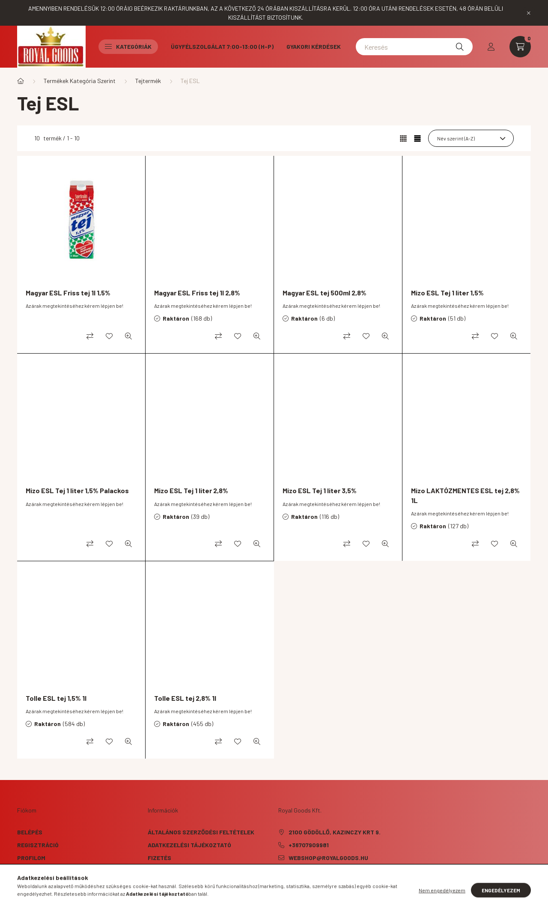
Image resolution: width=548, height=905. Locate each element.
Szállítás (163, 870)
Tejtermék (148, 80)
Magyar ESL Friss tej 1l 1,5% (68, 293)
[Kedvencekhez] (109, 336)
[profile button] (491, 46)
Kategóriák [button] (128, 46)
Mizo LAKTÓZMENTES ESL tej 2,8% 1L (465, 495)
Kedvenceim (35, 883)
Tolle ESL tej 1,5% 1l (56, 698)
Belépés (29, 832)
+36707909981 (309, 844)
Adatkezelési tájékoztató (189, 844)
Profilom (31, 857)
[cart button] (520, 46)
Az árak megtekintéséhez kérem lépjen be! (74, 306)
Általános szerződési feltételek (201, 832)
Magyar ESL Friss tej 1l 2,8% (197, 293)
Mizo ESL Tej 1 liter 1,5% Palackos (77, 490)
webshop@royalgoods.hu (328, 857)
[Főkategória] (20, 81)
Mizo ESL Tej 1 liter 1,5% (447, 293)
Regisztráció (38, 844)
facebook (280, 879)
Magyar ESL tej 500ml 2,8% (324, 293)
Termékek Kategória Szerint (80, 80)
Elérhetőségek (171, 883)
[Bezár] (528, 12)
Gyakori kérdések (313, 46)
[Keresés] (414, 46)
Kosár (26, 870)
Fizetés (159, 857)
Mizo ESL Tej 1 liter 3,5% (320, 490)
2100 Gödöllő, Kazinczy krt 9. (335, 832)
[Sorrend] (471, 138)
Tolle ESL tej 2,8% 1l (185, 698)
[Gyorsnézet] (128, 336)
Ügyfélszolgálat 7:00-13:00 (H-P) (222, 46)
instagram (297, 879)
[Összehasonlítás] (89, 336)
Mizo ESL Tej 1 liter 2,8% (191, 490)
